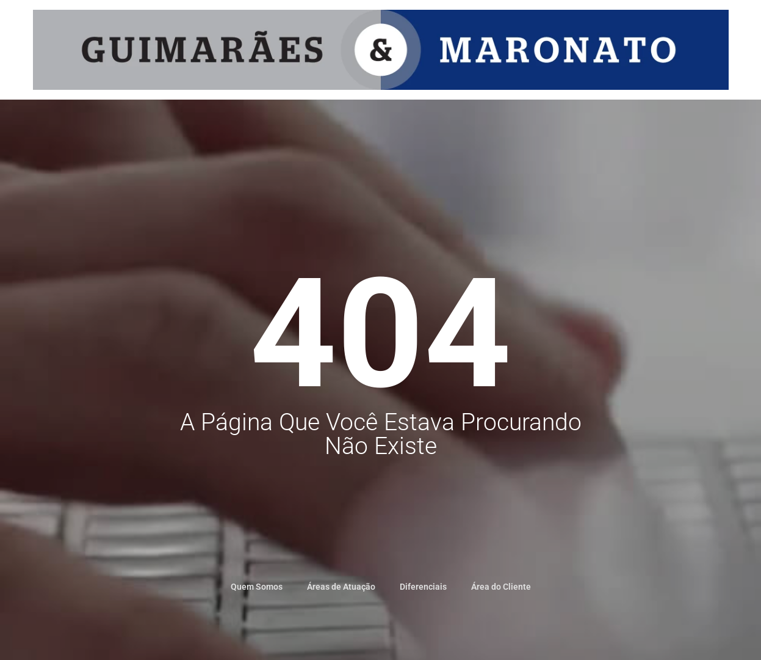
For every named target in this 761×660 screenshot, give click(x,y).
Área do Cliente (501, 587)
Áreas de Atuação (341, 587)
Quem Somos (257, 587)
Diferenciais (423, 587)
